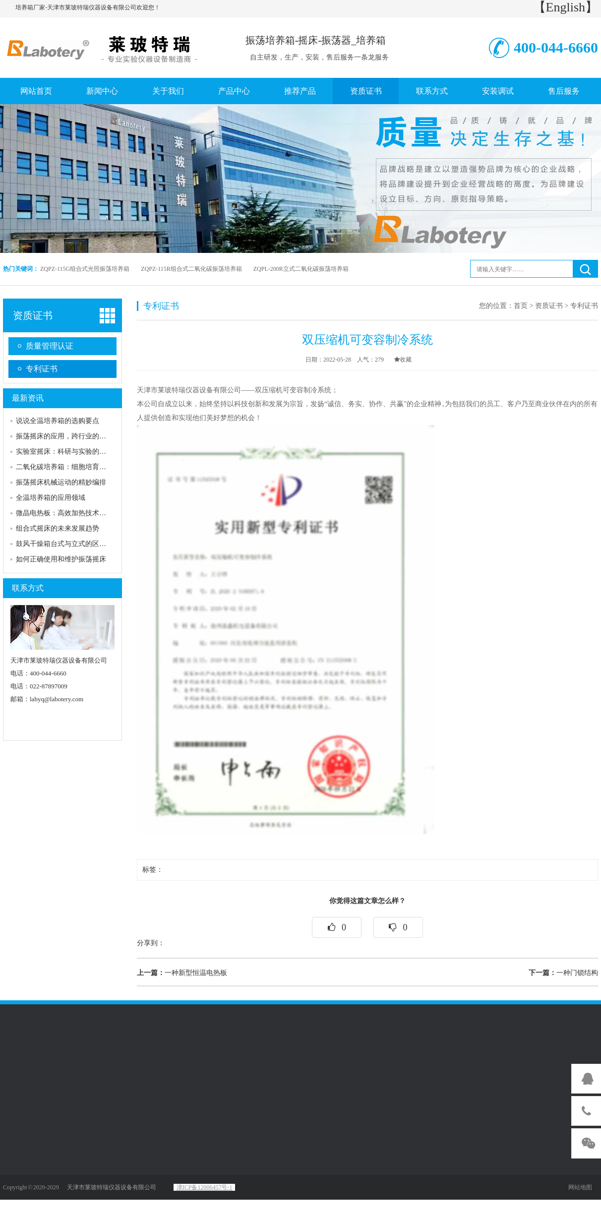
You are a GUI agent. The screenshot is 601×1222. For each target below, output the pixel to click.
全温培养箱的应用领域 (50, 497)
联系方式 (432, 91)
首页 (521, 305)
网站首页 (36, 91)
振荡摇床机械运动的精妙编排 (61, 482)
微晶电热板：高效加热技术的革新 (68, 513)
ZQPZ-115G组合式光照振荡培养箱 (84, 268)
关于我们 (168, 91)
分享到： (151, 943)
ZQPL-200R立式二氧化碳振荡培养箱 (301, 268)
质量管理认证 (49, 346)
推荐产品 (300, 91)
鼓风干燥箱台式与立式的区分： (64, 544)
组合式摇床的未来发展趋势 (57, 528)
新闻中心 (102, 91)
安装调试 (498, 91)
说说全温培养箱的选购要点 (57, 421)
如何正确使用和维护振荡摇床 (61, 559)
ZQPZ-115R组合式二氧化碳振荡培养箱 (191, 268)
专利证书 (42, 369)
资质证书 (366, 91)
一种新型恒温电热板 (182, 973)
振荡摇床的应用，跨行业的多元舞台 (71, 436)
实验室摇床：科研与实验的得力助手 (71, 451)
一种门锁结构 (563, 973)
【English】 (565, 7)
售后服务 (564, 91)
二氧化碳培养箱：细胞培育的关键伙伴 (75, 467)
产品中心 (234, 91)
